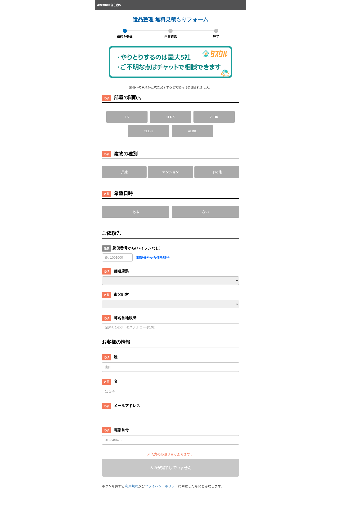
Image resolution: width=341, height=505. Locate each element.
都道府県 (121, 271)
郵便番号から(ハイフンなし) (136, 248)
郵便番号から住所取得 (153, 257)
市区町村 (121, 294)
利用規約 (131, 486)
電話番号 (121, 430)
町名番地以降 (125, 318)
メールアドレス (127, 406)
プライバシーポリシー (161, 486)
